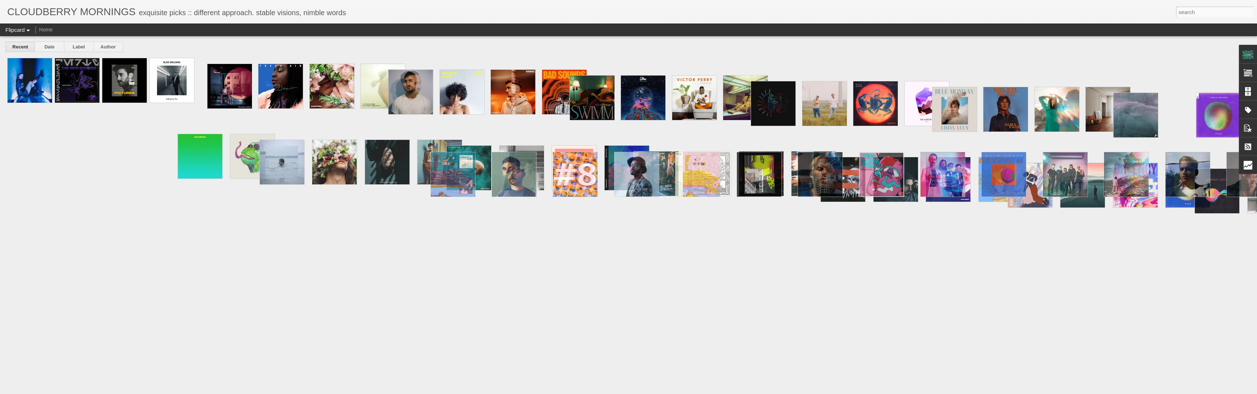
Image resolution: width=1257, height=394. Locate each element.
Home (45, 30)
